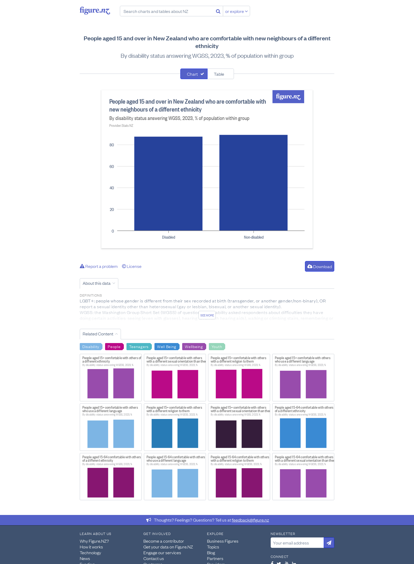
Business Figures (222, 541)
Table (219, 74)
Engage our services (162, 552)
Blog (211, 552)
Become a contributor (163, 541)
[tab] (194, 74)
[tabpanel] (207, 169)
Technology (90, 552)
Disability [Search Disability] (90, 346)
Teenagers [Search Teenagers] (139, 346)
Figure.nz (95, 11)
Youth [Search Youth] (216, 346)
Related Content (98, 333)
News (85, 558)
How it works (91, 546)
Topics (213, 546)
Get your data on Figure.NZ (168, 546)
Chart (192, 74)
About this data (97, 283)
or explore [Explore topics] (236, 11)
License (132, 266)
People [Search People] (114, 346)
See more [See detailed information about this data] (207, 315)
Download (319, 266)
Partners (215, 558)
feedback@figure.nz (250, 520)
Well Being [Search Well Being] (166, 346)
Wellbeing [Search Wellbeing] (194, 346)
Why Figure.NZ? (94, 541)
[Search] (218, 11)
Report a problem (99, 266)
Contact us (153, 558)
